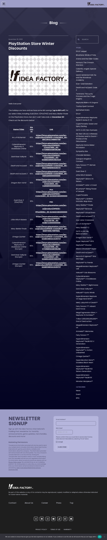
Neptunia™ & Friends (84, 262)
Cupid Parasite (82, 195)
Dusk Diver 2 (81, 171)
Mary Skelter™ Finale (84, 205)
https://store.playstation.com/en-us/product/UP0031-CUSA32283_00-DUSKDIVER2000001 (51, 194)
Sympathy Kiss (82, 151)
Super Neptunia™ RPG (85, 241)
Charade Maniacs (83, 155)
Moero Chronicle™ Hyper (86, 249)
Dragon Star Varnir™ (84, 237)
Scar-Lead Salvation (84, 84)
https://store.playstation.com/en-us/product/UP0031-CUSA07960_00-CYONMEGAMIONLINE (51, 146)
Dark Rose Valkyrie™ (84, 289)
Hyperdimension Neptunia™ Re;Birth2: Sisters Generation (84, 368)
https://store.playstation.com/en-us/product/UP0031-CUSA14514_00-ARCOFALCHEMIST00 (51, 137)
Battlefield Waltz (83, 110)
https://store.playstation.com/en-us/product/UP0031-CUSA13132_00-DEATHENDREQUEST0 (51, 165)
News (78, 390)
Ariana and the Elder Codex (87, 59)
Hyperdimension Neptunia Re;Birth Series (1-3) (86, 118)
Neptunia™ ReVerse (84, 209)
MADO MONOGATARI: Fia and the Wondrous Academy (86, 77)
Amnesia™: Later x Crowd (86, 185)
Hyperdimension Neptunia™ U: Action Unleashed (84, 350)
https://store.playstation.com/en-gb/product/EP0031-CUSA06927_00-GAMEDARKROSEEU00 (51, 256)
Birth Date (59, 428)
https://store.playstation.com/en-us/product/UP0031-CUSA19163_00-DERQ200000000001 (51, 173)
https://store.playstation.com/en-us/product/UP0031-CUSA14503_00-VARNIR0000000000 (51, 182)
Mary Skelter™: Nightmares (87, 285)
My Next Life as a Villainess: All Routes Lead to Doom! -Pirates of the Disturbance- (87, 137)
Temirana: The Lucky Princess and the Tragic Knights (85, 96)
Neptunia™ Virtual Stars (85, 212)
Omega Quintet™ (83, 356)
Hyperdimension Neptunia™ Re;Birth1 (84, 376)
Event (78, 394)
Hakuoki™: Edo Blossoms (86, 272)
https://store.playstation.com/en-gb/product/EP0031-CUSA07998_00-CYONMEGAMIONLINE (51, 245)
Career (44, 503)
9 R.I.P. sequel (81, 51)
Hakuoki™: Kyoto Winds (85, 292)
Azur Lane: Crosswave (85, 220)
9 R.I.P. (78, 114)
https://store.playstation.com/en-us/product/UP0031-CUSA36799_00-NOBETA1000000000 (51, 219)
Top (71, 503)
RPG (77, 398)
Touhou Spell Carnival (85, 106)
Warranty (67, 529)
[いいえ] (104, 537)
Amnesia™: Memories (84, 331)
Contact (12, 503)
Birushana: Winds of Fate (86, 55)
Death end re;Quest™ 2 (85, 216)
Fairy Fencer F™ (82, 335)
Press (58, 503)
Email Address (61, 419)
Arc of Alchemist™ (83, 224)
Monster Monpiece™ (84, 381)
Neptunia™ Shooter (84, 245)
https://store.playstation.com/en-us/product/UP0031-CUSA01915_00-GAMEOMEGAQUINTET (51, 236)
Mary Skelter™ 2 (82, 227)
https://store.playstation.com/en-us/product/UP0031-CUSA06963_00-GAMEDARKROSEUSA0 (51, 156)
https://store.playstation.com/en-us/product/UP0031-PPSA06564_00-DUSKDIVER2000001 (51, 208)
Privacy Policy (41, 529)
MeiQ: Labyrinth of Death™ (87, 302)
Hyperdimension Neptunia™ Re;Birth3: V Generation (85, 341)
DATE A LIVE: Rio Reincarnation (82, 232)
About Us (29, 503)
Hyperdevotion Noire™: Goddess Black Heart (85, 361)
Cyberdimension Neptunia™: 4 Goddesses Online (86, 278)
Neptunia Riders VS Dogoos (87, 102)
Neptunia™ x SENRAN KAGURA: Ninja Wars (84, 200)
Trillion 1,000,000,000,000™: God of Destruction (87, 320)
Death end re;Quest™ (84, 252)
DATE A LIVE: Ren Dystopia (86, 130)
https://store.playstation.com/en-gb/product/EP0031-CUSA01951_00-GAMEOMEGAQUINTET (51, 265)
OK (100, 537)
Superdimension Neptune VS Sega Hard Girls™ (86, 297)
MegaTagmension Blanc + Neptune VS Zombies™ (86, 313)
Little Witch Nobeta (84, 175)
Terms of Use (55, 529)
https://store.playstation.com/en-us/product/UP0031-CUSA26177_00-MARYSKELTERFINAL (51, 228)
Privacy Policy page (15, 462)
